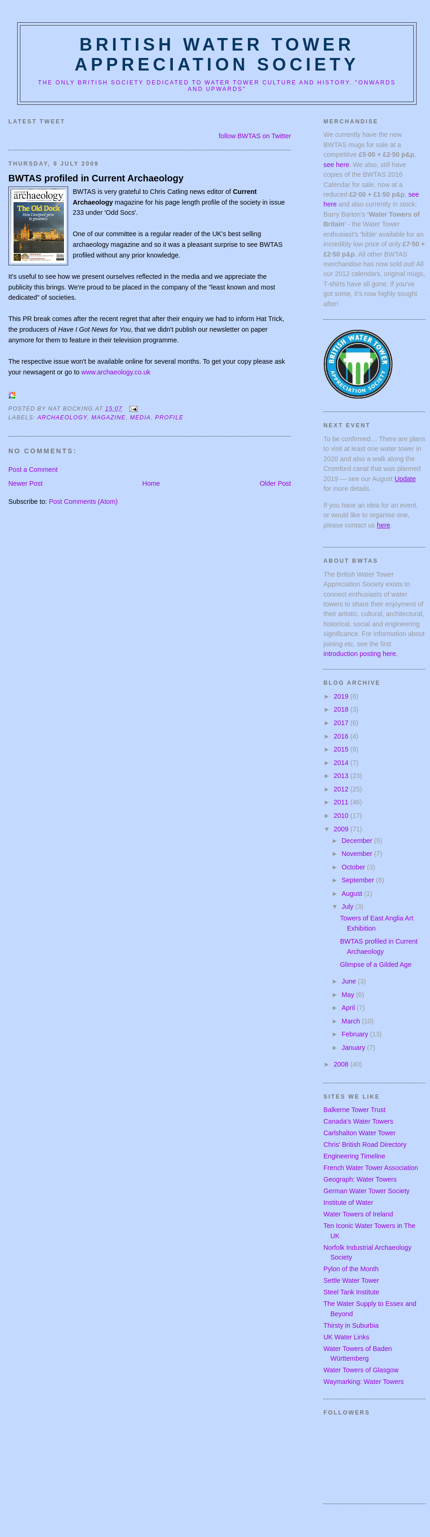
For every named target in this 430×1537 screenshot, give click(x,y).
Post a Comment (32, 469)
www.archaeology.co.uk (115, 372)
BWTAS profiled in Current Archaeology (95, 178)
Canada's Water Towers (358, 1121)
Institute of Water (348, 1202)
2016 (342, 736)
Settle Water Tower (351, 1280)
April (349, 1007)
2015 (342, 749)
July (348, 906)
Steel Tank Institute (351, 1292)
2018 (342, 709)
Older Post (275, 483)
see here (336, 164)
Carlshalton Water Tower (359, 1133)
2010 (342, 815)
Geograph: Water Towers (360, 1179)
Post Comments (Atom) (83, 501)
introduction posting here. (360, 653)
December (357, 840)
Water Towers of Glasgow (360, 1370)
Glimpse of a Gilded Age (375, 964)
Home (151, 483)
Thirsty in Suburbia (351, 1325)
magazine (108, 417)
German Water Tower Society (366, 1191)
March (351, 1021)
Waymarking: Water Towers (363, 1381)
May (348, 994)
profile (169, 417)
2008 (342, 1064)
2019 (342, 696)
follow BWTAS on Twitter (255, 136)
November (357, 853)
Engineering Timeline (354, 1156)
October (354, 867)
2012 (342, 789)
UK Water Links (346, 1337)
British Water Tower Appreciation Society (217, 54)
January (354, 1047)
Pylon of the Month (351, 1269)
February (355, 1034)
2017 (342, 723)
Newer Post (25, 483)
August (352, 893)
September (358, 880)
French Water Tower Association (370, 1167)
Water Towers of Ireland (358, 1214)
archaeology (62, 417)
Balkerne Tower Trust (354, 1109)
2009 (342, 829)
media (140, 417)
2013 (342, 775)
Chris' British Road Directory (364, 1144)
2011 (342, 802)
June (349, 981)
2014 (342, 762)
